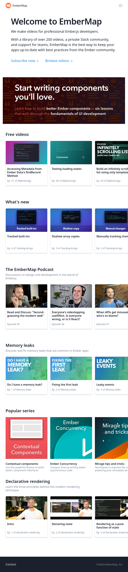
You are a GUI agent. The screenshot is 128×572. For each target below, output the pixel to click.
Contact (11, 564)
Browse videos (59, 60)
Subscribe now (25, 60)
